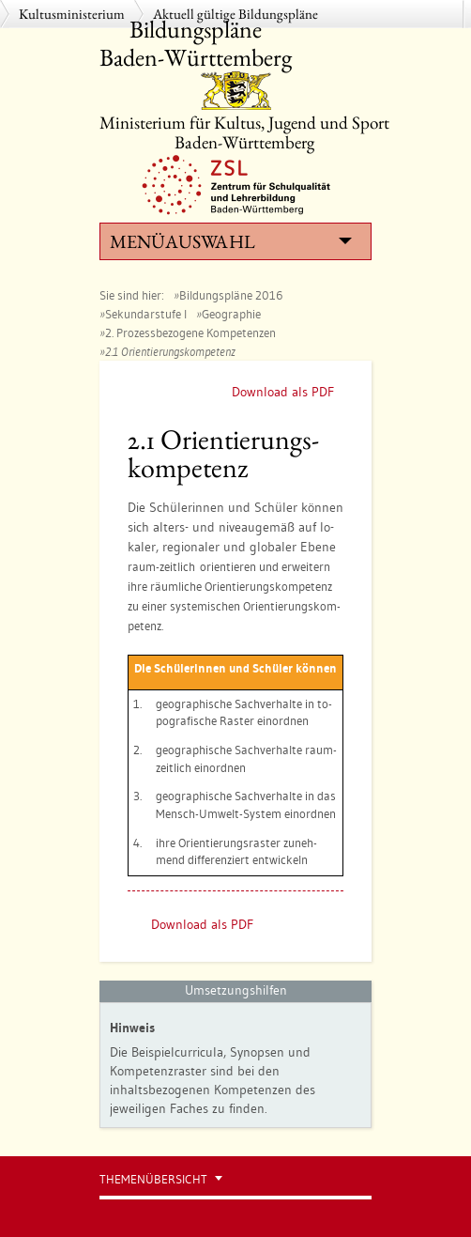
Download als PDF (283, 391)
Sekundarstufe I (146, 313)
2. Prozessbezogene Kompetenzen (190, 332)
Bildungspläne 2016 (230, 294)
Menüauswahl (231, 241)
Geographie (231, 313)
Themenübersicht (153, 1179)
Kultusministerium (72, 14)
